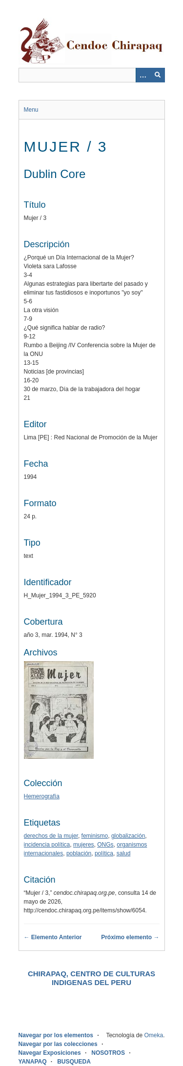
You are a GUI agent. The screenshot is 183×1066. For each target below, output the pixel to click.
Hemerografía (42, 796)
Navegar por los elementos (56, 1035)
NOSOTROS (108, 1052)
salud (124, 853)
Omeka (153, 1035)
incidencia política (47, 844)
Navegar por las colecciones (58, 1044)
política (104, 853)
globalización (128, 835)
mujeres (83, 844)
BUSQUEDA (74, 1061)
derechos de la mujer (51, 835)
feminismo (94, 835)
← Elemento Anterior (53, 937)
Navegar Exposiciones (50, 1052)
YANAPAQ (33, 1061)
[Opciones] (143, 75)
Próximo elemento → (130, 937)
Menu (31, 109)
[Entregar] (157, 75)
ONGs (105, 844)
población (78, 853)
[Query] (92, 75)
